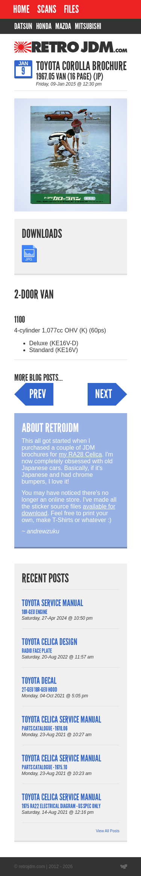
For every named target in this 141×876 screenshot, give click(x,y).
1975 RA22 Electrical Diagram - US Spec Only (61, 806)
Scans (46, 9)
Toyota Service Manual (52, 602)
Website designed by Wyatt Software (123, 866)
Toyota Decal (39, 680)
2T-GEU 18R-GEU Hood (39, 689)
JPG (27, 248)
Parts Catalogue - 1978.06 (44, 728)
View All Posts (108, 831)
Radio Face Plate (37, 650)
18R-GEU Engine (34, 612)
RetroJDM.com (51, 51)
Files (71, 9)
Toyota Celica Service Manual (61, 719)
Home (21, 9)
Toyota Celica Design (49, 641)
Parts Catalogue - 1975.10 (44, 767)
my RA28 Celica (80, 454)
